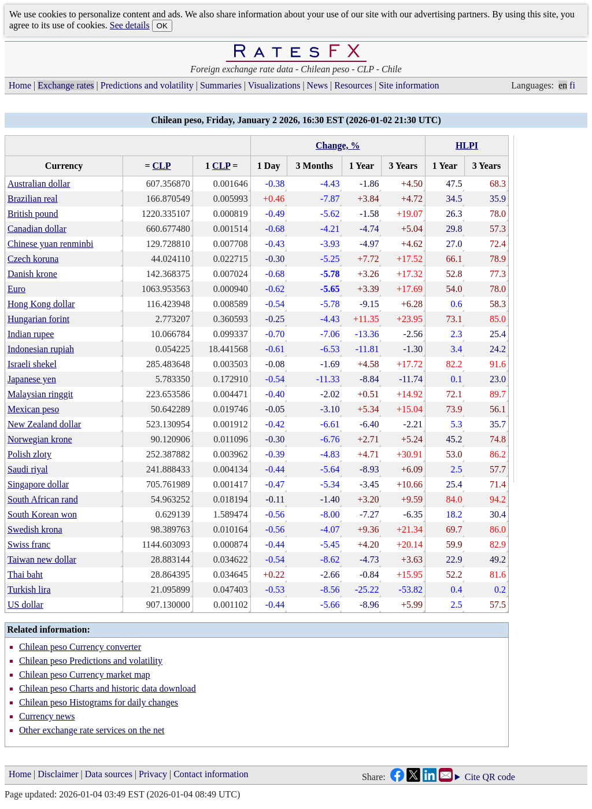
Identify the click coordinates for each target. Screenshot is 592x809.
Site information (409, 85)
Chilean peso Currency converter (80, 647)
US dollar (25, 604)
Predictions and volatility (147, 85)
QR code (498, 777)
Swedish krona (35, 529)
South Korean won (42, 514)
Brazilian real (33, 199)
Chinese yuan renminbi (50, 244)
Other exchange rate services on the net (91, 730)
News (317, 85)
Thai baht (25, 574)
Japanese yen (32, 379)
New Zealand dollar (44, 424)
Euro (16, 289)
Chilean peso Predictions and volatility (90, 661)
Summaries (221, 85)
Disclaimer (58, 774)
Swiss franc (29, 544)
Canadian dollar (37, 229)
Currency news (47, 716)
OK (162, 25)
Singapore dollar (38, 484)
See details (130, 25)
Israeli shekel (32, 364)
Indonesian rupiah (41, 349)
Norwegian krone (40, 439)
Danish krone (32, 274)
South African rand (43, 499)
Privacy (153, 774)
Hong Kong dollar (41, 304)
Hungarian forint (38, 319)
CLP (162, 166)
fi (572, 85)
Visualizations (274, 85)
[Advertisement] (552, 308)
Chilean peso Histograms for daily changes (98, 702)
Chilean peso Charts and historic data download (107, 688)
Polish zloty (29, 454)
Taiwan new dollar (42, 559)
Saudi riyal (28, 469)
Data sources (108, 774)
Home (20, 85)
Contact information (210, 774)
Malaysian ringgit (40, 394)
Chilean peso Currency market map (84, 674)
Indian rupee (31, 334)
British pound (33, 214)
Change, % (338, 145)
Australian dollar (39, 184)
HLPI (467, 145)
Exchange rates (66, 85)
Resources (353, 85)
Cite (472, 777)
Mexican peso (33, 409)
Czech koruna (33, 259)
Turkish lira (29, 589)
